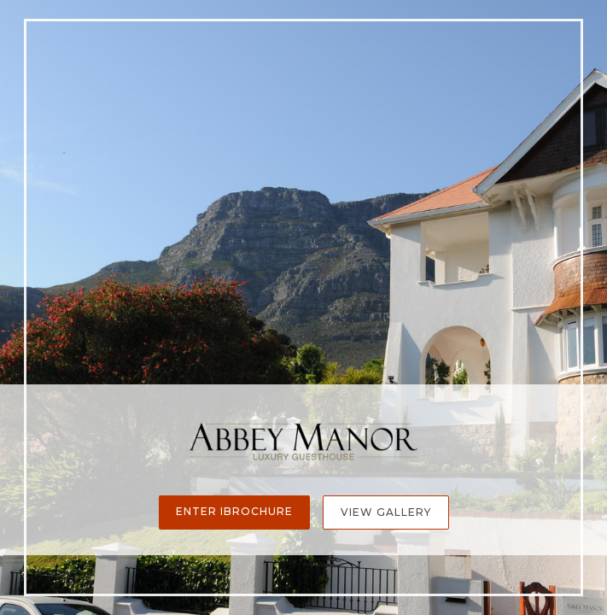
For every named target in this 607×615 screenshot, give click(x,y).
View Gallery (386, 512)
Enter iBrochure (234, 511)
